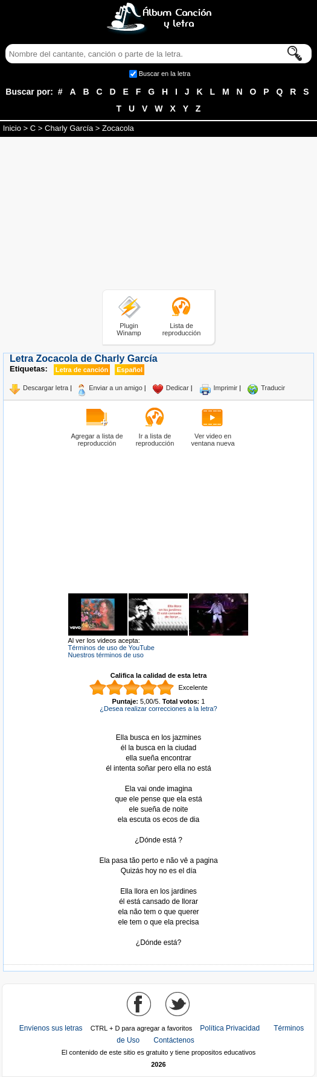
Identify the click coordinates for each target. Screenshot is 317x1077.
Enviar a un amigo (115, 387)
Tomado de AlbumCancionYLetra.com (159, 932)
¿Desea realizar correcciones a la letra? (158, 708)
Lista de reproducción (181, 329)
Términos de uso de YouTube (111, 647)
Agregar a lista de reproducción (97, 439)
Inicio (12, 128)
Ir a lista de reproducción (155, 439)
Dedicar (177, 387)
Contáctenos (173, 1040)
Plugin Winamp (129, 329)
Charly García (69, 128)
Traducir (273, 387)
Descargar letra (45, 387)
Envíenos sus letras (51, 1028)
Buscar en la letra (165, 73)
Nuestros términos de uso (106, 655)
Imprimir (226, 387)
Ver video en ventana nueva (212, 439)
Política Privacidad (230, 1028)
